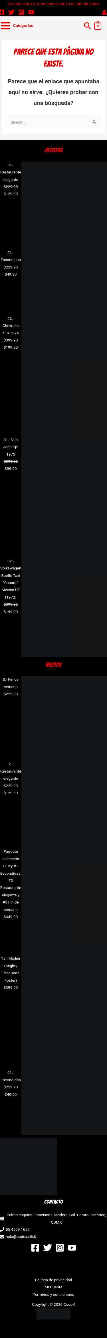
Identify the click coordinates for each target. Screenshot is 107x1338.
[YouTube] (31, 12)
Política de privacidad (53, 1280)
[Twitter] (11, 12)
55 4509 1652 (18, 1229)
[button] (87, 26)
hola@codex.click (21, 1236)
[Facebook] (35, 1247)
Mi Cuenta (53, 1287)
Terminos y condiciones (53, 1294)
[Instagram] (21, 12)
